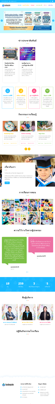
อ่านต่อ (7, 182)
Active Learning (26, 133)
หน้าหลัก (19, 5)
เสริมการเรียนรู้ (21, 95)
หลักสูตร (32, 5)
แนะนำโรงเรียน (26, 5)
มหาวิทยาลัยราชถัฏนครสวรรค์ (28, 387)
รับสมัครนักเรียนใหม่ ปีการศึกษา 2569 (9, 65)
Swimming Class (9, 133)
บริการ (45, 5)
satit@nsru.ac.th (43, 390)
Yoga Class (42, 133)
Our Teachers (24, 399)
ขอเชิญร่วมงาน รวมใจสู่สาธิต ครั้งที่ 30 (27, 65)
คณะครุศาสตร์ (25, 389)
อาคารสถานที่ (39, 5)
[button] (27, 272)
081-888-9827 (43, 387)
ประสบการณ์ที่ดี (7, 95)
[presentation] (26, 148)
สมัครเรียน (50, 5)
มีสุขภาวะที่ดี (47, 95)
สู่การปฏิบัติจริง (34, 95)
